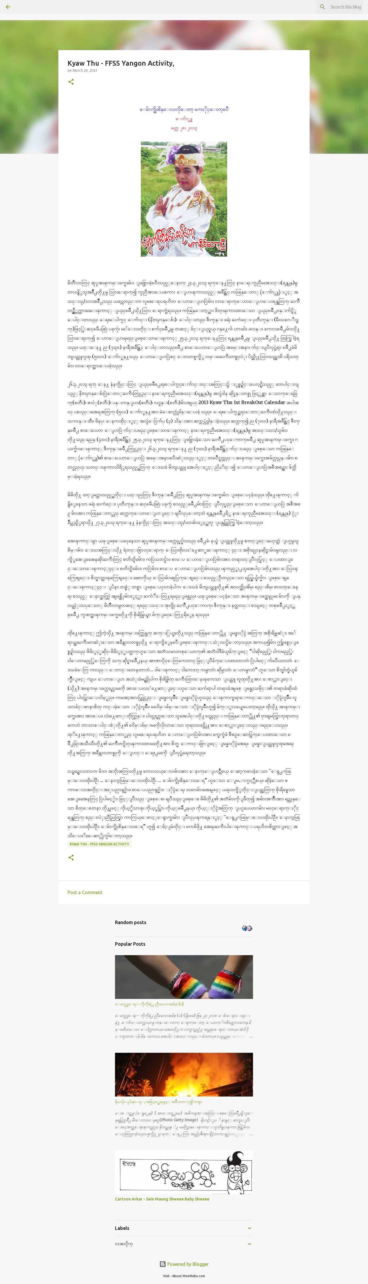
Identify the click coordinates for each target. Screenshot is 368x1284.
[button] (71, 82)
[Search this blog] (333, 7)
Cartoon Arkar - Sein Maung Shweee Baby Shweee (162, 1199)
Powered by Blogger (184, 1264)
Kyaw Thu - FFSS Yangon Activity (99, 844)
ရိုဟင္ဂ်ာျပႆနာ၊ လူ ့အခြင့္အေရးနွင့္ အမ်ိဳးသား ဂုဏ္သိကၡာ (158, 1101)
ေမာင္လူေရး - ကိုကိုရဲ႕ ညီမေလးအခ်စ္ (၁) (149, 1004)
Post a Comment (85, 892)
